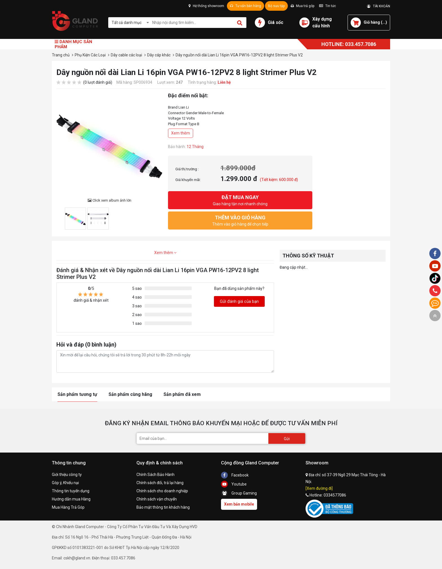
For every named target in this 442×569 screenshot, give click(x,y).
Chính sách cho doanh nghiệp (162, 491)
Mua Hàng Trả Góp (68, 507)
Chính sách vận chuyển (156, 499)
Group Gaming (239, 493)
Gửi (287, 438)
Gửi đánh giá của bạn (239, 301)
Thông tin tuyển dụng (70, 491)
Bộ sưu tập (276, 6)
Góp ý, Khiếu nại (65, 482)
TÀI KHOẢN (378, 6)
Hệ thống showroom (206, 6)
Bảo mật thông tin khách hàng (163, 507)
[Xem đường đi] (319, 488)
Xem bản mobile (239, 504)
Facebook (235, 475)
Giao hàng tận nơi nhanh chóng (240, 199)
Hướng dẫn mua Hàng (71, 499)
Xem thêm (180, 133)
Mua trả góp (302, 6)
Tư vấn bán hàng (245, 6)
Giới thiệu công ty (67, 474)
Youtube (234, 484)
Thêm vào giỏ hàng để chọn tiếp (240, 220)
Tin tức (327, 6)
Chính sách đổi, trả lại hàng (160, 482)
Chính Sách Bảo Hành (155, 474)
